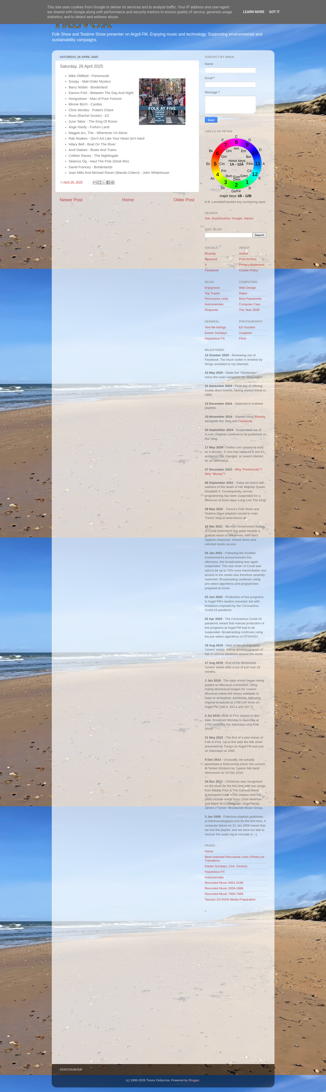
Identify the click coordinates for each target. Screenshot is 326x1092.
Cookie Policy (248, 270)
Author (243, 253)
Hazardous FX (215, 338)
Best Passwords (250, 298)
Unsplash (245, 333)
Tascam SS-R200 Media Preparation (230, 899)
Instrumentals (214, 304)
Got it (274, 12)
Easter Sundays (216, 333)
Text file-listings (215, 327)
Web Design (247, 287)
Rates (243, 293)
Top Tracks (212, 293)
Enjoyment (212, 287)
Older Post (184, 199)
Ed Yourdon (247, 327)
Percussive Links (216, 298)
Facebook (212, 270)
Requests (211, 310)
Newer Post (71, 199)
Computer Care (249, 304)
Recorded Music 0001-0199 (224, 882)
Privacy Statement (252, 264)
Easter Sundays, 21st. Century (226, 866)
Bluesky (210, 253)
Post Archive (247, 259)
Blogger (194, 1080)
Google (237, 218)
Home (128, 199)
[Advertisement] (235, 989)
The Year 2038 (249, 310)
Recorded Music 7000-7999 (224, 894)
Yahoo (248, 218)
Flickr (242, 338)
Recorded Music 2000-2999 (224, 888)
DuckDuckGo (221, 218)
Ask (207, 218)
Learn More (253, 12)
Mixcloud (211, 259)
